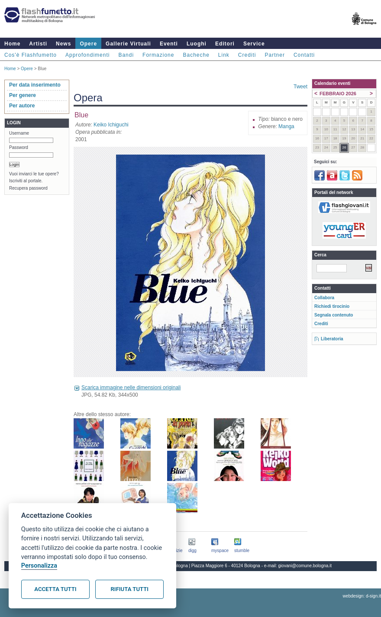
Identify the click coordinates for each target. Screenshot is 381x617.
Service (254, 44)
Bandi (126, 55)
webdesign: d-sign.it (362, 596)
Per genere (22, 95)
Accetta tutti (55, 589)
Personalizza (39, 565)
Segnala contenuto (333, 315)
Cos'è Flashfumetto (30, 55)
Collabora (324, 297)
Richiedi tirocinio (331, 306)
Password (18, 147)
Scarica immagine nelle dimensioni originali (131, 387)
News (63, 44)
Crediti (247, 55)
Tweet (300, 87)
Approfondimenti (87, 55)
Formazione (158, 55)
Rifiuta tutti (130, 589)
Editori (225, 44)
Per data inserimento (35, 85)
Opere (88, 44)
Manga (286, 126)
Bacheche (196, 55)
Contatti (304, 55)
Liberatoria (332, 338)
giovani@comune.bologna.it (305, 565)
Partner (275, 55)
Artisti (38, 44)
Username (19, 133)
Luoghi (197, 44)
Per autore (22, 106)
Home (12, 44)
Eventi (169, 44)
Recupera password (28, 188)
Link (223, 55)
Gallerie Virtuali (128, 44)
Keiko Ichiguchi (111, 125)
